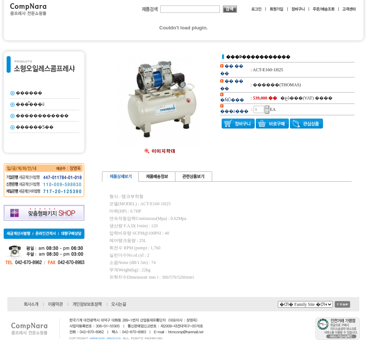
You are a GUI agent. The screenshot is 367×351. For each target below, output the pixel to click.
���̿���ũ (30, 104)
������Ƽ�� (35, 127)
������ (29, 92)
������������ (42, 115)
